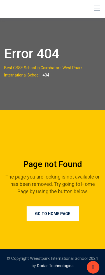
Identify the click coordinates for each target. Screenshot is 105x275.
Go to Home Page (52, 213)
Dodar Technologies (55, 265)
